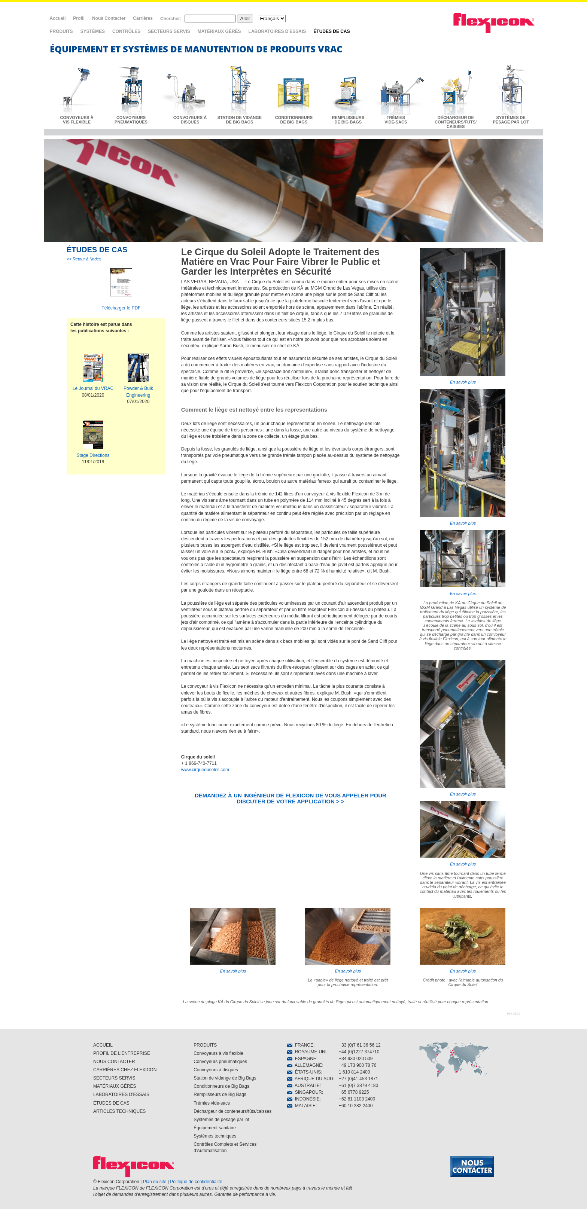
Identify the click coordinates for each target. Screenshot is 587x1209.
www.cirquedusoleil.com (205, 769)
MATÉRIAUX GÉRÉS (219, 31)
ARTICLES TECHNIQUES (119, 1111)
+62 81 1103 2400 (357, 1099)
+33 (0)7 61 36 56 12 (360, 1045)
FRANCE (300, 1045)
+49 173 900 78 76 (357, 1065)
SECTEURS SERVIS (169, 31)
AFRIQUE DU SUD (310, 1078)
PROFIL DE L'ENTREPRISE (121, 1053)
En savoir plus (462, 316)
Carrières (143, 18)
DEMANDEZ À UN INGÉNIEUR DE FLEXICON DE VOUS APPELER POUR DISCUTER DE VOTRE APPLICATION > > (290, 798)
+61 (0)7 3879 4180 (358, 1085)
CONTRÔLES (126, 31)
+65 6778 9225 (354, 1092)
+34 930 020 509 (355, 1058)
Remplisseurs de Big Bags (220, 1094)
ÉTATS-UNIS (304, 1072)
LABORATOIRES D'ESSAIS (277, 31)
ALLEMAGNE (304, 1065)
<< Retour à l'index (84, 259)
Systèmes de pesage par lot (221, 1119)
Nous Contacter (108, 18)
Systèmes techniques (215, 1136)
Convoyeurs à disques (216, 1069)
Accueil (58, 18)
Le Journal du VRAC (93, 388)
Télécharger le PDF (120, 308)
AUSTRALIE (303, 1085)
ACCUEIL (103, 1045)
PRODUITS (61, 31)
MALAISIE (301, 1105)
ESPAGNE (301, 1058)
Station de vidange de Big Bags (225, 1078)
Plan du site (155, 1181)
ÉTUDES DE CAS (331, 31)
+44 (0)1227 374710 (359, 1051)
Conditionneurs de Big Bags (221, 1086)
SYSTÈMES (92, 31)
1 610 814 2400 (354, 1072)
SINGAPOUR (304, 1092)
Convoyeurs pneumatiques (220, 1061)
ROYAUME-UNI (306, 1051)
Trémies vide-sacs (212, 1103)
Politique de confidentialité (196, 1181)
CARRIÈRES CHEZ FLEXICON (124, 1069)
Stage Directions (92, 455)
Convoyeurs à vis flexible (218, 1053)
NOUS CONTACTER (114, 1061)
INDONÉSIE (303, 1099)
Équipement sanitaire (215, 1127)
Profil (79, 18)
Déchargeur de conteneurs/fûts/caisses (232, 1111)
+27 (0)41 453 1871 (358, 1078)
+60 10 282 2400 (355, 1105)
